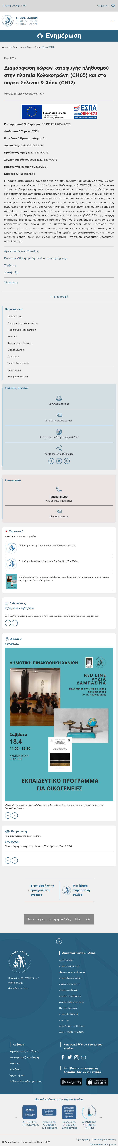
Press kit (15, 1063)
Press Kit (12, 337)
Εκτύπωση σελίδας (59, 400)
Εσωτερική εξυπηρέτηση (24, 1057)
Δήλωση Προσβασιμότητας (26, 1081)
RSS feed (15, 1069)
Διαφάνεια (13, 356)
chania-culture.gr (69, 966)
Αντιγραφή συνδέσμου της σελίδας (59, 434)
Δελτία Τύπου (15, 317)
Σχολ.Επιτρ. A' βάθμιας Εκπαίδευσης (49, 1117)
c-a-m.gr (64, 1020)
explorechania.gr (69, 984)
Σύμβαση (10, 265)
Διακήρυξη (11, 272)
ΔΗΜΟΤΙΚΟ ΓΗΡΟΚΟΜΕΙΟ (30, 1115)
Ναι (78, 919)
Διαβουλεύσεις (16, 350)
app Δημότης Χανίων (72, 1026)
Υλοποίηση (11, 282)
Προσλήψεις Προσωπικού (22, 330)
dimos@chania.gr (59, 517)
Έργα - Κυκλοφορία (18, 363)
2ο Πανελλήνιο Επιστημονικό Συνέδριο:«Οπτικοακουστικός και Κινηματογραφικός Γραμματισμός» (53, 616)
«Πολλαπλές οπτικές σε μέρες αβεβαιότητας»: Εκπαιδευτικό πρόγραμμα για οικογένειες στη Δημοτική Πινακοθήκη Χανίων (54, 807)
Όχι (88, 919)
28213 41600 (59, 497)
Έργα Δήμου (33, 47)
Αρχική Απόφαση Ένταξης (21, 251)
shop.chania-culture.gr (72, 972)
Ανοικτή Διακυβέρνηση (20, 343)
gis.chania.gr (66, 960)
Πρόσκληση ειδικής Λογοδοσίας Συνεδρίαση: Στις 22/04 (38, 846)
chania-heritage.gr (70, 996)
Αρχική (5, 47)
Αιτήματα (102, 6)
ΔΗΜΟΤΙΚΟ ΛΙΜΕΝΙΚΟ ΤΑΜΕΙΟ (89, 1117)
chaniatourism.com (70, 978)
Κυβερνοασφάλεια (18, 377)
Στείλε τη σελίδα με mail (59, 417)
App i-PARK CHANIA (71, 1032)
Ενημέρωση (18, 47)
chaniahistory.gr (68, 1014)
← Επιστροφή (59, 296)
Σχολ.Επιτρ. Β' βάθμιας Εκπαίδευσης (69, 1117)
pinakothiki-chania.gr (71, 1002)
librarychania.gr (68, 1008)
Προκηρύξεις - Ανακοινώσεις (23, 323)
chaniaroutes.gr (68, 990)
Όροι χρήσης (83, 1140)
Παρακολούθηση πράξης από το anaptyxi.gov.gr (35, 258)
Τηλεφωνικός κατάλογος (24, 1051)
